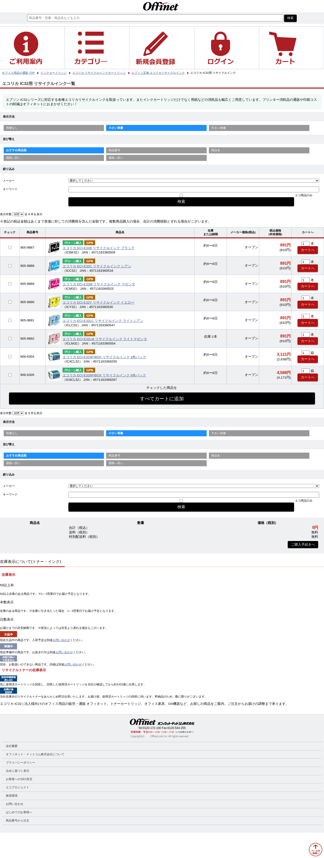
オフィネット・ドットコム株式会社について (35, 754)
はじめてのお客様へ (19, 812)
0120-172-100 (152, 728)
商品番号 (114, 150)
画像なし (12, 127)
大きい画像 (218, 127)
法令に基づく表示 (17, 771)
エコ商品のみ (304, 195)
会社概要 (12, 746)
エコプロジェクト (17, 787)
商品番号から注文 (17, 820)
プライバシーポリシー (20, 762)
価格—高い (116, 157)
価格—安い (13, 157)
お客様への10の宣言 (19, 779)
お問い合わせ (61, 640)
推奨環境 (12, 795)
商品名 (215, 150)
